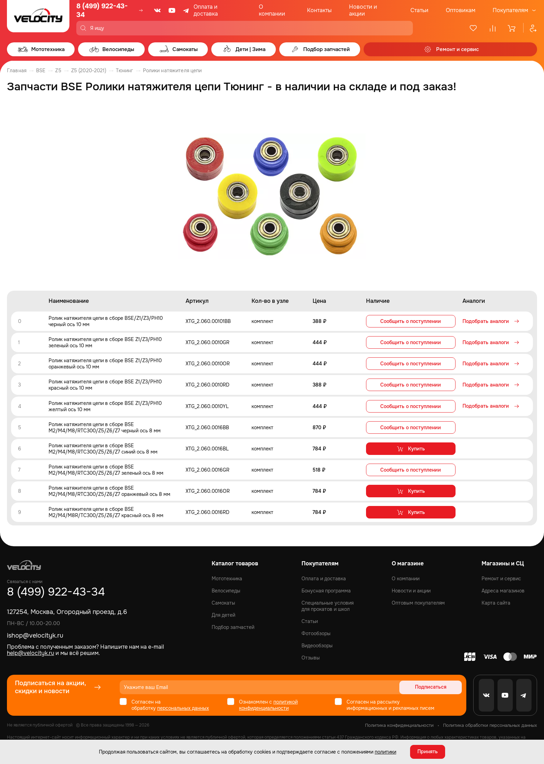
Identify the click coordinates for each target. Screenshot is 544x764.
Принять (427, 752)
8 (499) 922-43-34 (102, 10)
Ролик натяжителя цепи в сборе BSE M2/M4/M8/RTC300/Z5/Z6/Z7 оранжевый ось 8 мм (109, 490)
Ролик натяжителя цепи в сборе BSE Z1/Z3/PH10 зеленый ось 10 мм (105, 342)
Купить (410, 448)
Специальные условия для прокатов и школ (327, 605)
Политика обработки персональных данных (490, 725)
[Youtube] (172, 10)
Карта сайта (496, 602)
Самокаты (223, 602)
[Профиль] (530, 28)
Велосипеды (226, 590)
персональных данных (183, 708)
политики (385, 752)
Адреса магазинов (503, 590)
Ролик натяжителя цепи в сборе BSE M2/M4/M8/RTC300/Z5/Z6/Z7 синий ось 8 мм (103, 448)
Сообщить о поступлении (410, 321)
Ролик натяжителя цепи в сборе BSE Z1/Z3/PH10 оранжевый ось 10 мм (105, 363)
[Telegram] (187, 10)
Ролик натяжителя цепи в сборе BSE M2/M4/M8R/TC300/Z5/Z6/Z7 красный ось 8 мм (106, 512)
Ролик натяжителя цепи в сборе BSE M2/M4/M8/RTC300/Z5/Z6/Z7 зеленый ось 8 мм (106, 469)
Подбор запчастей (233, 627)
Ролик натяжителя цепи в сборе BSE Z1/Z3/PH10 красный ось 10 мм (105, 385)
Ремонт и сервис (501, 578)
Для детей (223, 615)
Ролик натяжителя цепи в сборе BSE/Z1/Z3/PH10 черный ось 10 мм (106, 321)
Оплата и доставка (206, 10)
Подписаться (435, 687)
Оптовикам (460, 10)
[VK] (157, 10)
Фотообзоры (316, 633)
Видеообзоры (317, 645)
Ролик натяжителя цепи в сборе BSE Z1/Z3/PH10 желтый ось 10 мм (105, 406)
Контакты (319, 10)
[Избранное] (473, 28)
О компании (272, 10)
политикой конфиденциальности (268, 704)
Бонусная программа (326, 590)
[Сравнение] (493, 28)
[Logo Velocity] (38, 17)
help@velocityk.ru (30, 652)
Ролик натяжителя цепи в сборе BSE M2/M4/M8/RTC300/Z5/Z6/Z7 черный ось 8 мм (105, 427)
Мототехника (227, 578)
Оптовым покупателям (418, 602)
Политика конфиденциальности (399, 725)
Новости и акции (363, 10)
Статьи (419, 10)
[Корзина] (512, 28)
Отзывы (310, 657)
